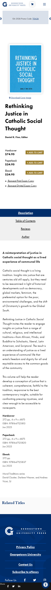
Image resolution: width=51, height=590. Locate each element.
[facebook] (25, 580)
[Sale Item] (25, 19)
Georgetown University (25, 554)
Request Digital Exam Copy (21, 185)
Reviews (25, 229)
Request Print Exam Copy (19, 180)
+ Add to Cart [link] (34, 152)
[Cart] (32, 4)
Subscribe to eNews (25, 572)
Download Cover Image (20, 97)
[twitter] (34, 580)
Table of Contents (25, 221)
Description (25, 213)
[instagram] (45, 580)
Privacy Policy (25, 547)
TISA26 (36, 18)
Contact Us (25, 564)
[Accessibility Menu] (46, 585)
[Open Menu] (44, 4)
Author (25, 237)
